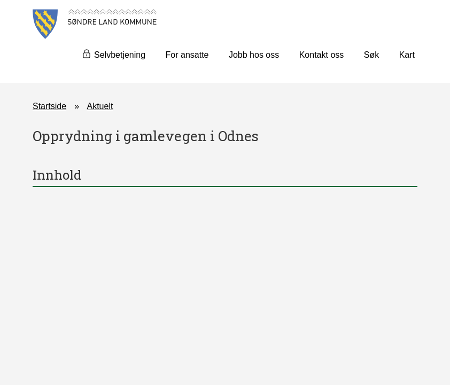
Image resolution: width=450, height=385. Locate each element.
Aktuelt (100, 106)
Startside (49, 106)
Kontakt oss (321, 54)
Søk (371, 54)
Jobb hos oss (254, 54)
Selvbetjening (119, 54)
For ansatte (187, 54)
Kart (407, 54)
